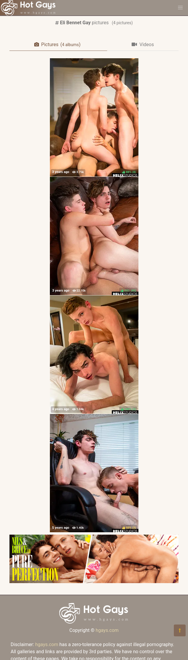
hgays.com (107, 630)
